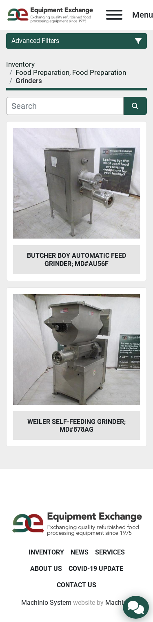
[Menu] (114, 15)
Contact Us (76, 585)
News (80, 552)
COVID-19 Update (96, 568)
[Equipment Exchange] (76, 523)
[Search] (65, 106)
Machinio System (46, 602)
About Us (46, 568)
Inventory (46, 552)
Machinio (118, 602)
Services (110, 552)
